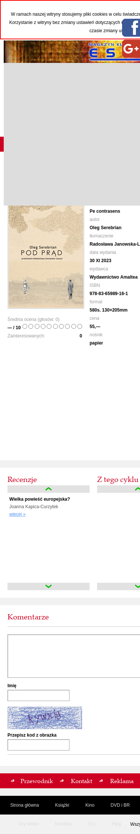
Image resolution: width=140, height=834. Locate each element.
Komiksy (63, 824)
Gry (91, 824)
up (48, 489)
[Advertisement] (70, 134)
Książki (62, 805)
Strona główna (24, 805)
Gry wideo (29, 824)
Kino (89, 805)
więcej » (17, 514)
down (48, 586)
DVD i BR (120, 805)
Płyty (116, 824)
